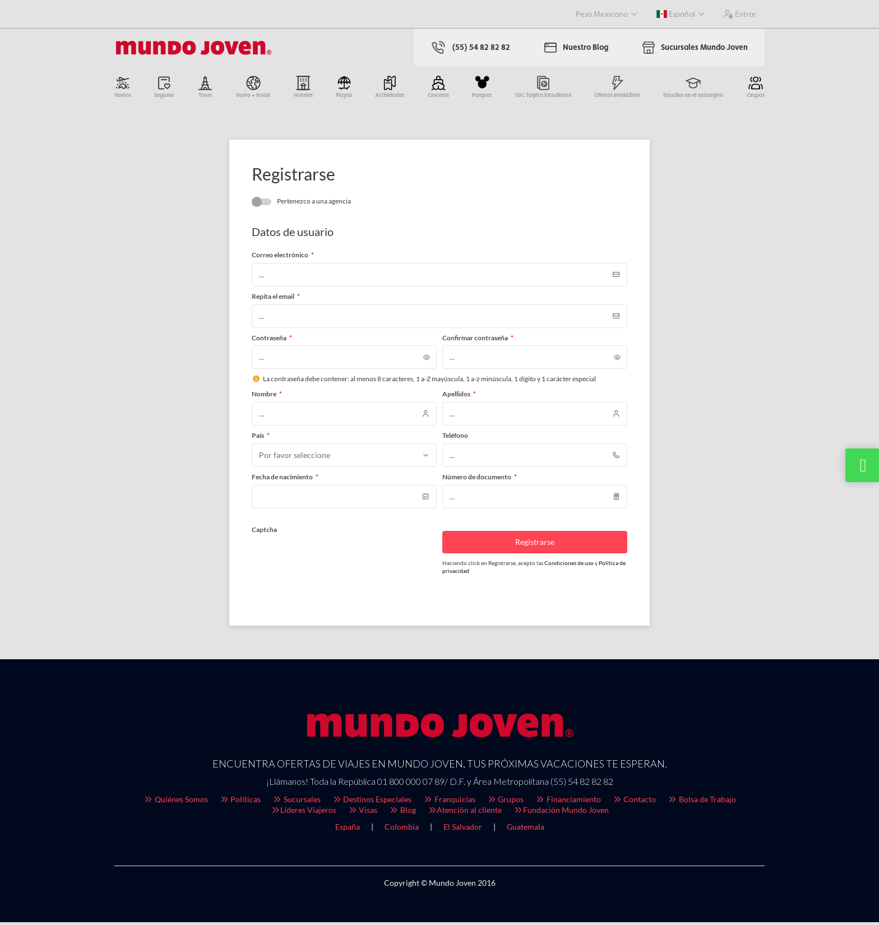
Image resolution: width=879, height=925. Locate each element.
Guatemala (525, 829)
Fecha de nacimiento (285, 479)
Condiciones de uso (569, 565)
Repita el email (276, 299)
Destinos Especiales (372, 802)
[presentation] (337, 562)
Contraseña (272, 340)
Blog (402, 812)
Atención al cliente (464, 812)
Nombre (267, 396)
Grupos (505, 802)
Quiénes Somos (175, 802)
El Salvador (462, 829)
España (347, 829)
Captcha (264, 532)
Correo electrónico (283, 257)
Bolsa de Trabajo (701, 802)
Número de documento (479, 479)
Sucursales (296, 802)
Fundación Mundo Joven (561, 812)
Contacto (634, 802)
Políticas (240, 802)
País (261, 438)
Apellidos (459, 396)
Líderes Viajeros (303, 812)
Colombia (402, 829)
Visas (363, 812)
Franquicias (449, 802)
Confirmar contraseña (477, 340)
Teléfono (455, 438)
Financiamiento (568, 802)
